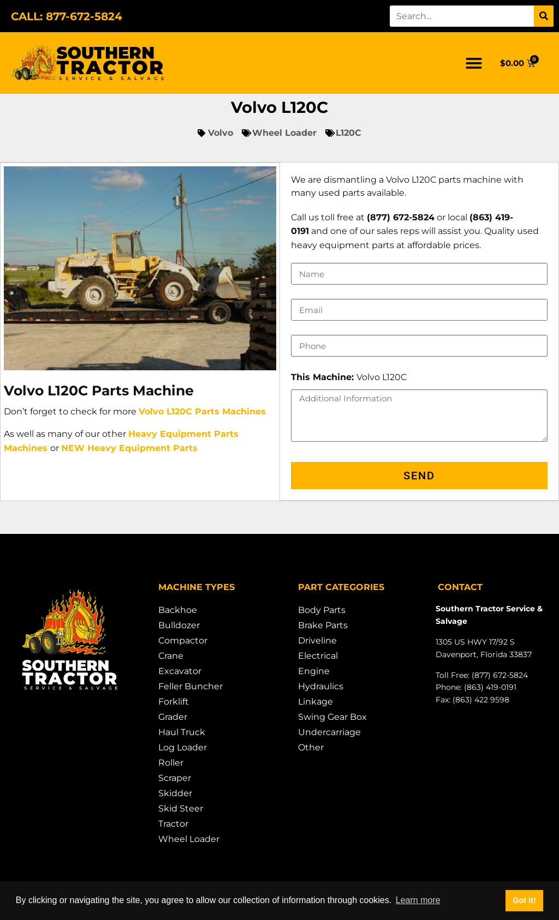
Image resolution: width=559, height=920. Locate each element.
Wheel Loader (188, 839)
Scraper (174, 778)
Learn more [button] (418, 900)
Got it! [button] (524, 900)
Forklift (173, 702)
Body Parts (322, 610)
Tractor (173, 824)
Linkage (315, 702)
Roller (170, 763)
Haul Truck (181, 732)
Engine (314, 671)
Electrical (318, 656)
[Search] (544, 16)
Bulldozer (179, 626)
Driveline (317, 641)
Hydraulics (320, 687)
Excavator (179, 671)
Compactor (182, 641)
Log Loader (182, 748)
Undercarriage (329, 732)
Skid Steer (180, 809)
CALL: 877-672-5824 (66, 16)
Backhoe (177, 610)
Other (311, 748)
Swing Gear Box (332, 717)
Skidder (175, 794)
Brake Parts (323, 626)
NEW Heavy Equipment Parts (130, 447)
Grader (172, 717)
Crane (170, 656)
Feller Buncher (190, 687)
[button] (474, 63)
